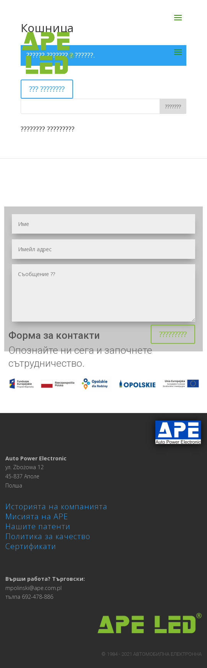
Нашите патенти (37, 526)
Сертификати (30, 546)
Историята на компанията (56, 506)
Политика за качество (47, 536)
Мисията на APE (36, 516)
